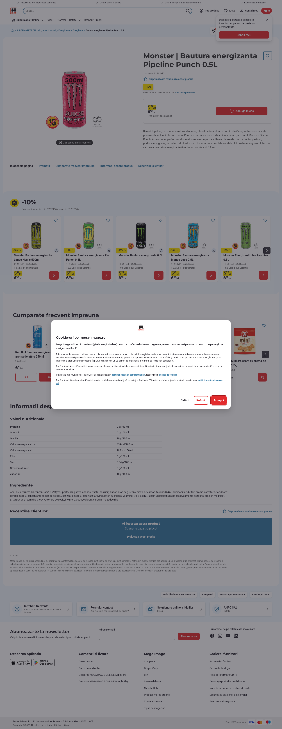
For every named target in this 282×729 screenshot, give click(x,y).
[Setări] (184, 400)
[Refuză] (201, 400)
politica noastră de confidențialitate (128, 375)
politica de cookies (168, 375)
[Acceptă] (219, 400)
